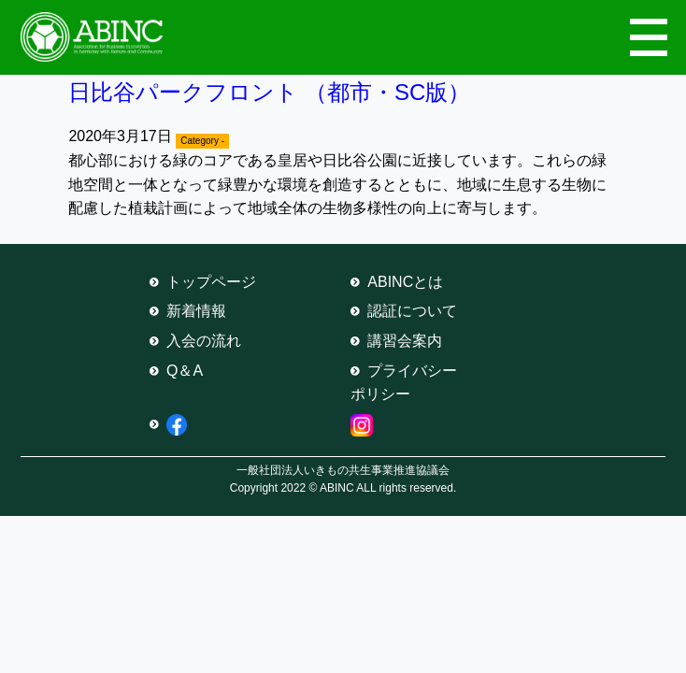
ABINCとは (405, 282)
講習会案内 (404, 341)
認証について (412, 311)
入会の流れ (203, 341)
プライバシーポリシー (403, 383)
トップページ (211, 282)
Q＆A (184, 371)
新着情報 (196, 311)
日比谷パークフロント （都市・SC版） (269, 92)
